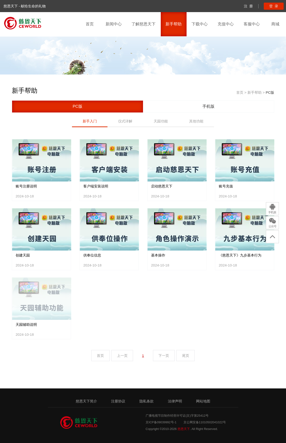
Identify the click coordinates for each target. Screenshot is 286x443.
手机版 (208, 106)
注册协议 (118, 401)
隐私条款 (146, 401)
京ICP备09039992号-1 (161, 422)
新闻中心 (114, 24)
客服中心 (252, 24)
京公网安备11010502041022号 (204, 422)
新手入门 (90, 121)
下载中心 (200, 24)
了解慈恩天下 (143, 24)
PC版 (270, 92)
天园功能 (161, 121)
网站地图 (203, 401)
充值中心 (226, 24)
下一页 (163, 356)
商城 (275, 24)
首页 (90, 24)
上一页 (122, 356)
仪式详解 (125, 121)
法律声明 (175, 401)
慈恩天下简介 (86, 401)
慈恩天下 (184, 429)
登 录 (273, 6)
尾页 (185, 356)
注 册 (248, 6)
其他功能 (196, 121)
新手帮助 (173, 24)
